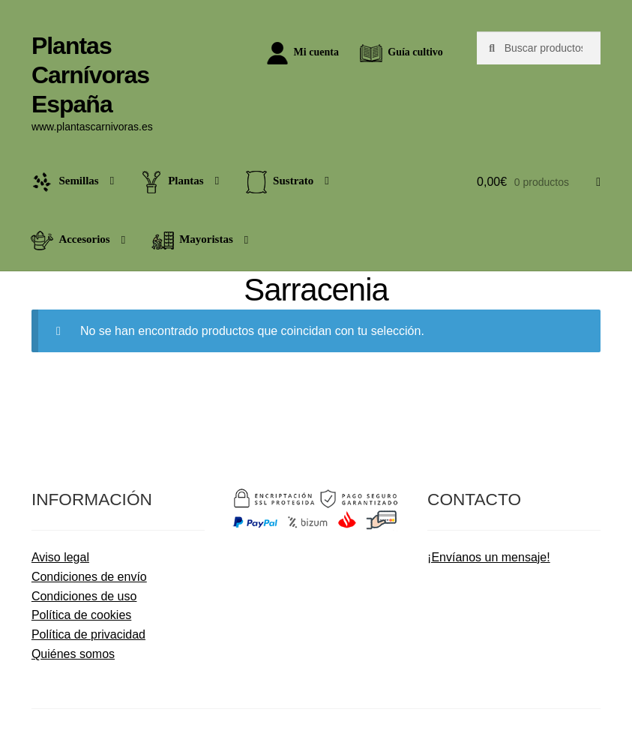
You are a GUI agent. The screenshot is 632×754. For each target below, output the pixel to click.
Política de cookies (81, 615)
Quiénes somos (73, 654)
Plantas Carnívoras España (90, 75)
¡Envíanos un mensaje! (488, 557)
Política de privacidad (88, 634)
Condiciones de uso (84, 596)
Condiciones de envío (89, 576)
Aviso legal (60, 557)
